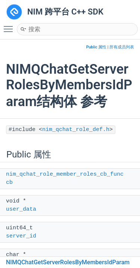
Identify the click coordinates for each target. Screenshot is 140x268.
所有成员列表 (121, 47)
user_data (21, 209)
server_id (21, 236)
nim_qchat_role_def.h (75, 130)
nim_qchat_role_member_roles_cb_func (65, 174)
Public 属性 (96, 47)
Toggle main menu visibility (10, 25)
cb (9, 182)
